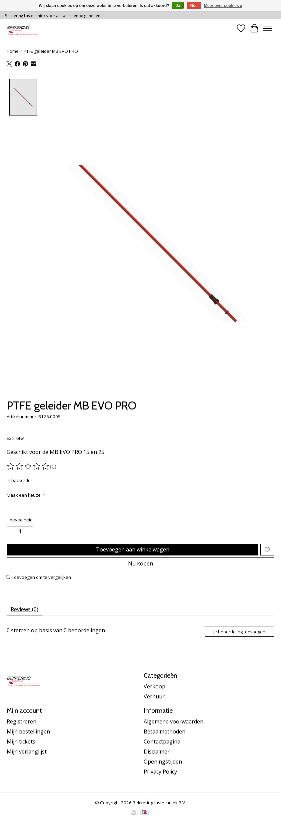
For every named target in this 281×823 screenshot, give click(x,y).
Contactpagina (162, 741)
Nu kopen (140, 563)
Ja (178, 5)
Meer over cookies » (223, 5)
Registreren (21, 721)
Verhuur (154, 696)
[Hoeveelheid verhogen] (27, 531)
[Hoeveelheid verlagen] (13, 531)
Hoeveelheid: (20, 520)
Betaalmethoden (164, 731)
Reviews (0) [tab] (24, 609)
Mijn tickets (21, 741)
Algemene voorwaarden (173, 721)
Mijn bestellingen (28, 731)
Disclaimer (157, 751)
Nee (194, 5)
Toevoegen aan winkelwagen (132, 549)
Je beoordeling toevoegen (239, 632)
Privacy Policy (160, 771)
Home (13, 51)
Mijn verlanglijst (27, 751)
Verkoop (154, 686)
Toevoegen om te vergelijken (38, 577)
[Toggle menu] (267, 28)
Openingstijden (163, 761)
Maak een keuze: (26, 495)
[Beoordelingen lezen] (28, 466)
